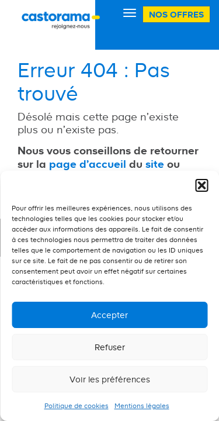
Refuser (110, 347)
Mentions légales (141, 406)
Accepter (109, 315)
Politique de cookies (76, 406)
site (154, 163)
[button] (201, 185)
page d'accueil (87, 163)
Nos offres (176, 14)
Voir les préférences (109, 379)
